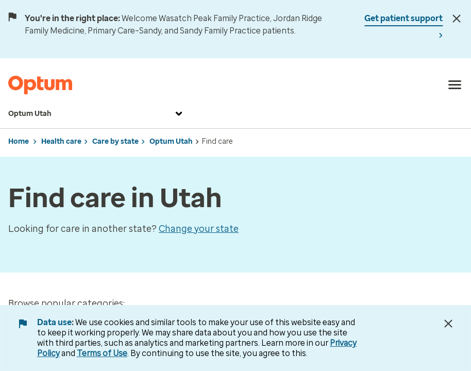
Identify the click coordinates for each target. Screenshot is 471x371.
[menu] (455, 85)
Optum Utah (96, 114)
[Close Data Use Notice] (448, 323)
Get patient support (403, 18)
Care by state (115, 141)
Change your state (199, 228)
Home (18, 141)
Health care (61, 141)
